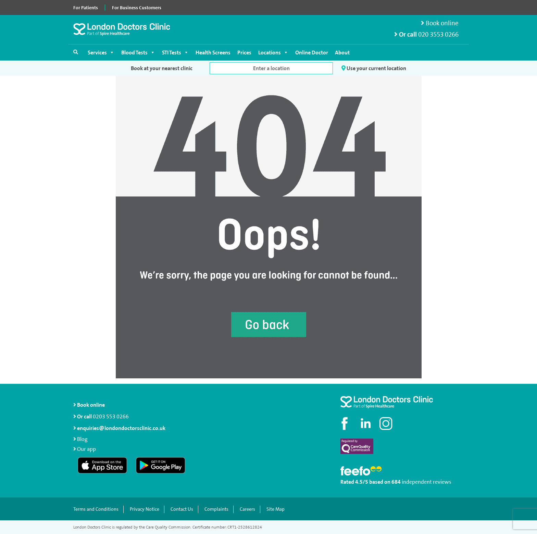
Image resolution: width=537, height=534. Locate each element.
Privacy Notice (144, 509)
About (342, 52)
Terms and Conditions (95, 509)
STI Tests (175, 52)
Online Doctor (311, 52)
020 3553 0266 (438, 34)
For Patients (85, 7)
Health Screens (213, 52)
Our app (86, 449)
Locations (273, 52)
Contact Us (182, 509)
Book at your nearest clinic (161, 68)
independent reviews (426, 481)
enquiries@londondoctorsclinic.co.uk (119, 428)
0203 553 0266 (111, 416)
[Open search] (75, 52)
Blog (82, 439)
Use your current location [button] (373, 68)
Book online (440, 23)
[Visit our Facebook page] (345, 423)
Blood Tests (138, 52)
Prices (244, 52)
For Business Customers (136, 7)
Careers (247, 509)
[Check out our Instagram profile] (386, 423)
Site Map (275, 509)
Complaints (216, 509)
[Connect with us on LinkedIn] (366, 423)
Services (101, 52)
